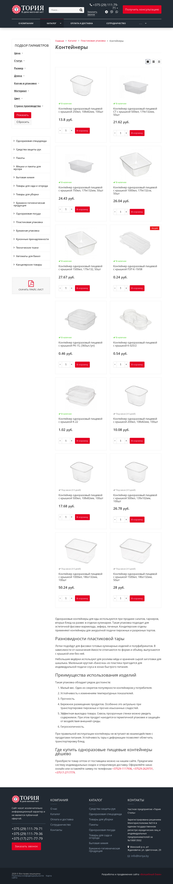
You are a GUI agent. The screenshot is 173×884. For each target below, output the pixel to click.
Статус (18, 61)
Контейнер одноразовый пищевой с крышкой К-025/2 (135, 344)
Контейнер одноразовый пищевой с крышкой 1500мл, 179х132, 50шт (80, 268)
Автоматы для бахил (28, 256)
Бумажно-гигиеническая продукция (29, 204)
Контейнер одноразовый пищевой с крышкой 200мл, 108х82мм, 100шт (135, 420)
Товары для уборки (27, 194)
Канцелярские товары (29, 264)
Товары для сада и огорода (32, 185)
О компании (26, 23)
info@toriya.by (140, 856)
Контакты (56, 830)
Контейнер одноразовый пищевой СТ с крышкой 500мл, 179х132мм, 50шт (135, 111)
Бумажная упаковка (27, 230)
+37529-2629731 (143, 768)
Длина (18, 76)
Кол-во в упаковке (25, 83)
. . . (140, 23)
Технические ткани (27, 247)
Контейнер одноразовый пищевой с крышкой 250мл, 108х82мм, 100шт (81, 110)
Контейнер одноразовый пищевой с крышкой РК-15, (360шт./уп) (80, 344)
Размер (18, 68)
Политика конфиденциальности (28, 875)
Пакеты (20, 157)
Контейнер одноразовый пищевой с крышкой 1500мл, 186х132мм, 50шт (135, 577)
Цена (17, 53)
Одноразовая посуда (28, 213)
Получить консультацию (142, 9)
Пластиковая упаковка (29, 222)
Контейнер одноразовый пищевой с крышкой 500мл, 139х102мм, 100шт (135, 498)
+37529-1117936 (122, 768)
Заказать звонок (92, 13)
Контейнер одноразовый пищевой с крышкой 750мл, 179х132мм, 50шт (81, 189)
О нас (53, 808)
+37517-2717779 (65, 772)
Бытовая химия (25, 177)
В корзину (82, 130)
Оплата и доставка (81, 23)
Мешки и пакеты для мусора (27, 168)
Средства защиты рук (28, 149)
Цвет (17, 98)
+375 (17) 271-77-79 (27, 838)
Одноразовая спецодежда (31, 140)
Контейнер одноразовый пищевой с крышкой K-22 (80, 420)
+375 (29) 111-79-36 (27, 833)
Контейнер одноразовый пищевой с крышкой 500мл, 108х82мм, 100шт (81, 497)
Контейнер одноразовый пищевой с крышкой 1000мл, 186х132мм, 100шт (80, 577)
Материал (20, 91)
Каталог (51, 23)
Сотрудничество (116, 23)
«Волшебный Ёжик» (150, 874)
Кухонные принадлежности (32, 239)
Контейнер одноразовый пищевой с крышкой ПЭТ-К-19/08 (135, 268)
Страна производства (27, 106)
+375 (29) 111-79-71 (105, 6)
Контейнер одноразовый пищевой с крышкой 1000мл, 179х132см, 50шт (135, 190)
